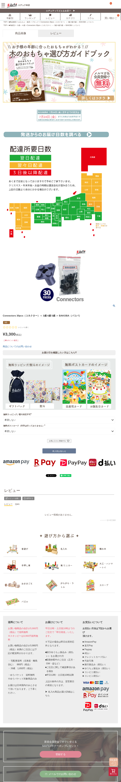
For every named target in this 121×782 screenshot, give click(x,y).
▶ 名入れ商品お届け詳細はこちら (60, 694)
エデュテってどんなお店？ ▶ (60, 11)
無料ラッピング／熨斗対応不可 (18, 414)
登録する (61, 754)
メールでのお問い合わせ (62, 774)
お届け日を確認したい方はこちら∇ (59, 353)
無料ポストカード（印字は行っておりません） (24, 426)
